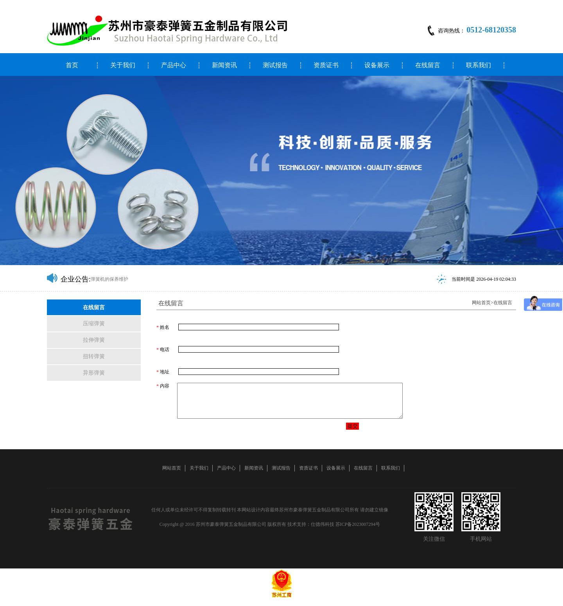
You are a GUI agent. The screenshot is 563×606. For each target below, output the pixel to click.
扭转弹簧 (94, 356)
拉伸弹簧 (94, 340)
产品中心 (173, 65)
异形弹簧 (94, 373)
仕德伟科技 (322, 531)
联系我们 (478, 65)
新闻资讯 (224, 65)
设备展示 (376, 65)
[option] (281, 170)
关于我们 (122, 65)
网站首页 (481, 302)
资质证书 (326, 65)
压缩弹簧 (94, 323)
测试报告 (275, 65)
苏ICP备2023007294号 (357, 531)
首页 (72, 65)
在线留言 (427, 65)
